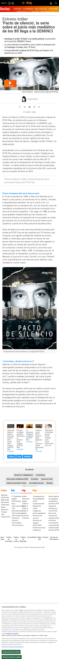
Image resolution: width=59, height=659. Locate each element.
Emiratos (34, 479)
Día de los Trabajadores (23, 475)
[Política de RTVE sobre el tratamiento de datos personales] (8, 539)
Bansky (49, 483)
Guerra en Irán (46, 479)
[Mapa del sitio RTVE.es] (39, 538)
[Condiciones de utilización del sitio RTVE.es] (2, 538)
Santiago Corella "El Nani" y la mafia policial (24, 39)
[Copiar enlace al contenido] (39, 106)
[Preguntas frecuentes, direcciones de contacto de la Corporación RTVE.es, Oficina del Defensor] (45, 537)
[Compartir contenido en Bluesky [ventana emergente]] (29, 106)
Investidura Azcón (36, 483)
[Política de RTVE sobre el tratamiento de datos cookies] (16, 539)
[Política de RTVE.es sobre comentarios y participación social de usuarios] (53, 538)
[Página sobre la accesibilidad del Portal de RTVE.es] (32, 537)
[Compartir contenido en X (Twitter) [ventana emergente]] (24, 106)
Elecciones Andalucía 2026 (17, 479)
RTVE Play (34, 50)
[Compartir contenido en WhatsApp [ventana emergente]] (34, 106)
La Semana (40, 475)
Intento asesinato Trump (16, 483)
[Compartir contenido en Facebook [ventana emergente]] (19, 106)
